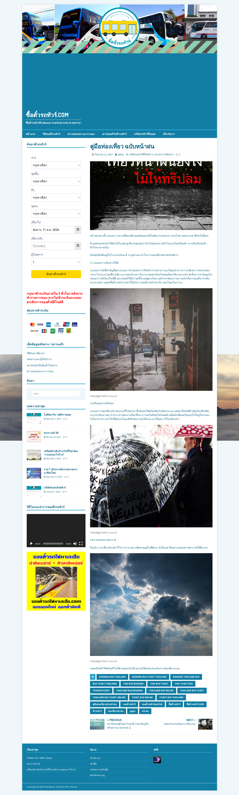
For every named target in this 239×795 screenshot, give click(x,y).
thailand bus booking (129, 690)
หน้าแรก (30, 134)
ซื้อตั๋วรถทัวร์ (174, 704)
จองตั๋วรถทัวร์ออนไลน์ (152, 704)
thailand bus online (161, 690)
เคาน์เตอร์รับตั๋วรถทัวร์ (114, 134)
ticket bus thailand (171, 697)
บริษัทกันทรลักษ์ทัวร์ (55, 487)
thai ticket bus (184, 683)
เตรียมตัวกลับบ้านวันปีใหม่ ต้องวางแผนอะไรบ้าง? (61, 453)
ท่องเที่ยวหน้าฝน (115, 711)
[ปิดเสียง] (75, 543)
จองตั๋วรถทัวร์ (129, 704)
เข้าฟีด (93, 763)
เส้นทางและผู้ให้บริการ (39, 359)
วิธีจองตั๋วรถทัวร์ (51, 134)
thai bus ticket (159, 683)
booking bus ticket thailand (149, 677)
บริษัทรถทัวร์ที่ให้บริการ (142, 154)
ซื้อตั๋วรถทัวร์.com (195, 704)
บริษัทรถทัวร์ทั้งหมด (144, 134)
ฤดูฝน (132, 711)
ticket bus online (142, 697)
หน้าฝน (145, 711)
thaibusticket (101, 690)
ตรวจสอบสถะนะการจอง (40, 371)
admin (121, 154)
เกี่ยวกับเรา (169, 134)
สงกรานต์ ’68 (51, 432)
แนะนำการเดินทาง (164, 154)
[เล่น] (31, 543)
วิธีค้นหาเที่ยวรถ (36, 353)
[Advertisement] (119, 80)
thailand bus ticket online (109, 697)
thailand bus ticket (192, 690)
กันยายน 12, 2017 (104, 154)
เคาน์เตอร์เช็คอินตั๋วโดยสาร (42, 365)
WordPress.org (97, 775)
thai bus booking (133, 683)
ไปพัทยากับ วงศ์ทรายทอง (57, 414)
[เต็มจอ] (81, 543)
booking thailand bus (186, 677)
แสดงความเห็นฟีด (99, 769)
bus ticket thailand (105, 683)
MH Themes (71, 787)
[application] (56, 530)
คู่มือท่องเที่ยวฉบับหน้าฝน (105, 704)
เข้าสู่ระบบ (95, 758)
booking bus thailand (112, 677)
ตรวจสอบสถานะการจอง (81, 134)
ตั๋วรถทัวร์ (97, 711)
